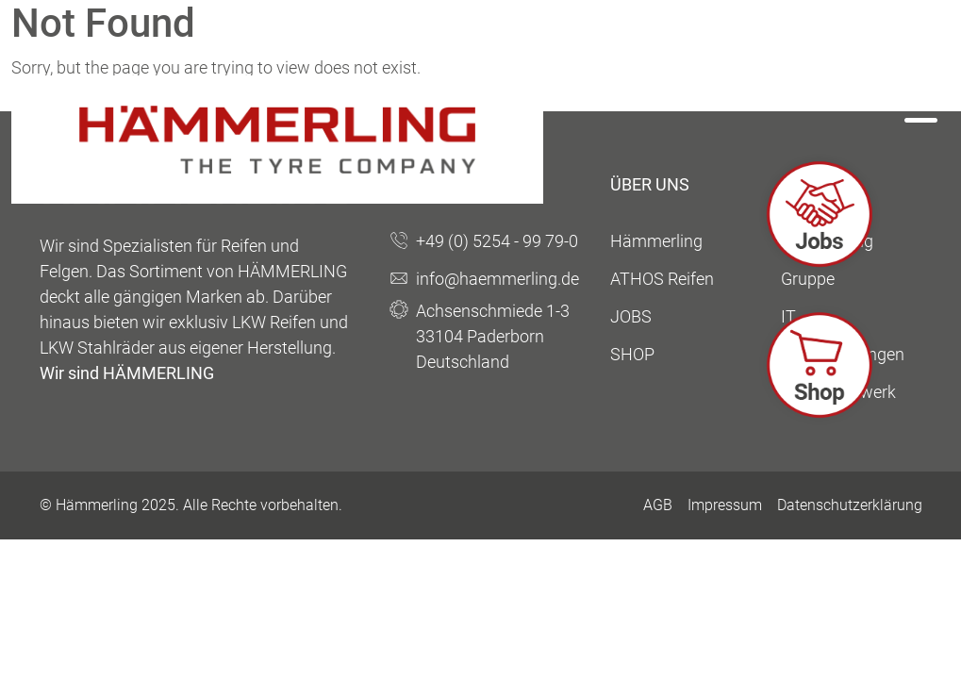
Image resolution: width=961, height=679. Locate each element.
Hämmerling (656, 241)
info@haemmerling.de (497, 279)
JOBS (631, 316)
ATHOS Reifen (662, 279)
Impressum (725, 505)
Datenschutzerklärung (849, 505)
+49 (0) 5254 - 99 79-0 (497, 241)
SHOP (632, 354)
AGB (657, 505)
